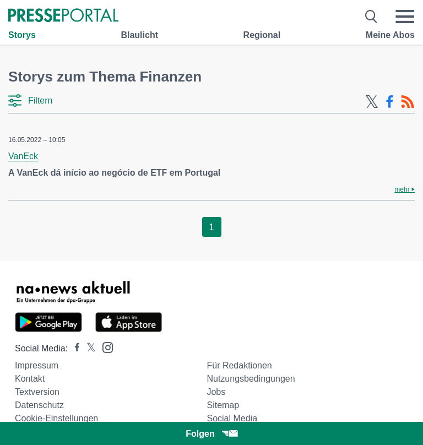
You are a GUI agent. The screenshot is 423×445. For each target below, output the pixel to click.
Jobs (216, 392)
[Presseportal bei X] (88, 348)
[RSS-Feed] (407, 102)
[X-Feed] (372, 102)
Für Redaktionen (239, 365)
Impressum (36, 365)
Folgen (211, 433)
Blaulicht (139, 35)
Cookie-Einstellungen (56, 418)
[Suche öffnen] (371, 16)
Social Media (232, 418)
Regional (262, 35)
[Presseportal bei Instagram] (104, 346)
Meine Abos (390, 35)
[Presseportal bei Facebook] (74, 348)
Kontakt (30, 378)
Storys (22, 35)
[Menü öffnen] (405, 16)
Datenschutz (39, 405)
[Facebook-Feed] (390, 102)
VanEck (23, 156)
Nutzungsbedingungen (251, 378)
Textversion (37, 392)
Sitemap (223, 405)
